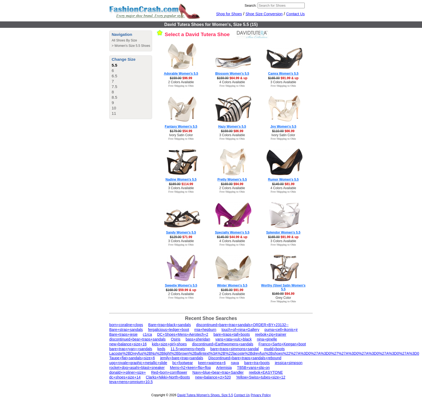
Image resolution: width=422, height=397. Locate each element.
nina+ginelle (267, 339)
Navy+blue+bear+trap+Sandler (218, 372)
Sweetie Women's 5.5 (181, 285)
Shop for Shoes (229, 14)
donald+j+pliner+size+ (127, 372)
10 (114, 108)
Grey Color (283, 298)
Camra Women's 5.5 (283, 73)
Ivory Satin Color (181, 135)
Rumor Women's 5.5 (283, 179)
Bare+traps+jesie (123, 334)
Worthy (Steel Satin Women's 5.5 (283, 287)
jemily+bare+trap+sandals (181, 358)
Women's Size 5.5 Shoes (132, 46)
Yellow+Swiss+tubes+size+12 (260, 377)
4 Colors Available (232, 82)
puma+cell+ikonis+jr (281, 329)
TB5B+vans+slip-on (253, 367)
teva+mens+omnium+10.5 (131, 382)
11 (114, 113)
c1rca (147, 334)
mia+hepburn (205, 329)
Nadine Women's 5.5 (181, 179)
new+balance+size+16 (128, 344)
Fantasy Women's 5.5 (181, 126)
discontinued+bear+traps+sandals (137, 339)
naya (235, 363)
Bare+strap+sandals (126, 329)
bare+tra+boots (257, 363)
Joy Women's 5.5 (283, 126)
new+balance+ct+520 (213, 377)
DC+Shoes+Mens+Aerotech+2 (182, 334)
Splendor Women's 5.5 (283, 232)
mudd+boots (274, 349)
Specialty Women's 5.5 (232, 232)
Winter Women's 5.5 (232, 285)
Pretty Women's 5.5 (232, 179)
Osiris (175, 339)
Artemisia (224, 367)
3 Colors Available (283, 82)
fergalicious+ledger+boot (168, 329)
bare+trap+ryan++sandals (130, 349)
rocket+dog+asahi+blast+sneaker (137, 367)
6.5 (114, 76)
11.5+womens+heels (188, 349)
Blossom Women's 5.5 (232, 73)
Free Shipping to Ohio (181, 85)
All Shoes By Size (124, 40)
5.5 (114, 65)
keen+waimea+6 (212, 363)
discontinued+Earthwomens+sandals (222, 344)
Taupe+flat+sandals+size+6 (132, 358)
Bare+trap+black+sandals (169, 325)
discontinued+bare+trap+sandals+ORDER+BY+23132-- (242, 325)
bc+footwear (182, 363)
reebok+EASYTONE (266, 372)
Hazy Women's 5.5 (232, 126)
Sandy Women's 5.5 (181, 232)
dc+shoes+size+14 (125, 377)
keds (161, 349)
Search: (251, 5)
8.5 (114, 97)
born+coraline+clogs (126, 325)
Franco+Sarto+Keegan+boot (282, 344)
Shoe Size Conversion (264, 14)
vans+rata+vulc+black (233, 339)
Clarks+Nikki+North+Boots (168, 377)
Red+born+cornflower (169, 372)
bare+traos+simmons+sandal (234, 349)
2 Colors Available (181, 82)
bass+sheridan (198, 339)
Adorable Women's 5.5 (181, 73)
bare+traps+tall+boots (231, 334)
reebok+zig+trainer (270, 334)
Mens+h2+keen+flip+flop (190, 367)
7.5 (114, 86)
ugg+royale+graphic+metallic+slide (138, 363)
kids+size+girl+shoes (169, 344)
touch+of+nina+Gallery (240, 329)
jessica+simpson (288, 363)
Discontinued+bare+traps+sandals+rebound (244, 358)
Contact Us (295, 14)
